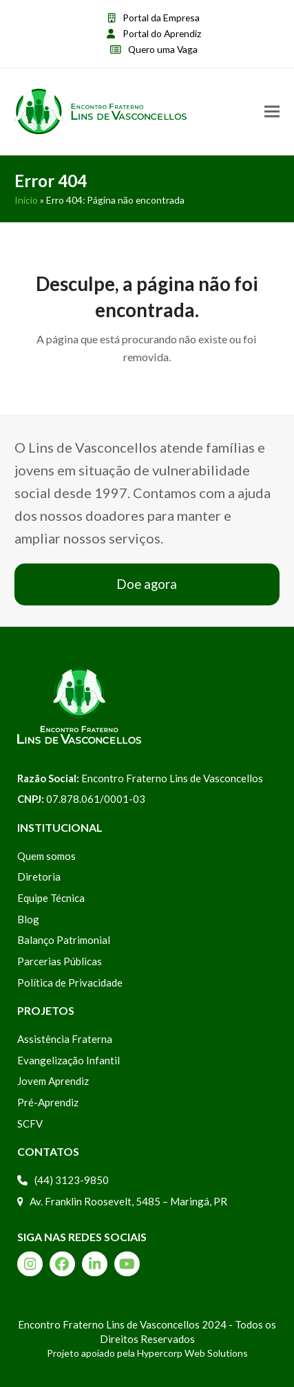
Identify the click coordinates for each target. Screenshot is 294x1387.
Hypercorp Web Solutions (192, 1353)
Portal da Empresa (161, 17)
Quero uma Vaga (163, 49)
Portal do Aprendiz (162, 33)
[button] (272, 112)
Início (26, 200)
